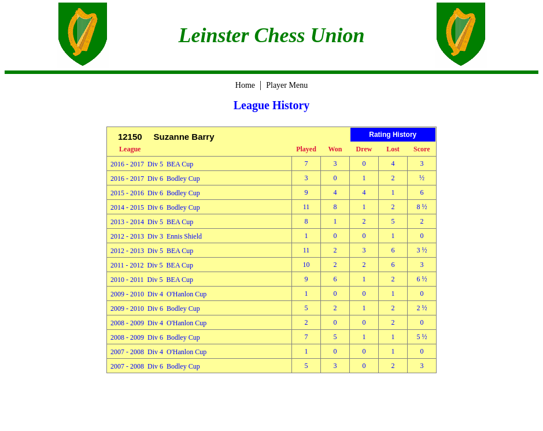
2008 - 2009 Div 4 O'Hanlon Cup (158, 323)
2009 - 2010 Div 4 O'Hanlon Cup (158, 294)
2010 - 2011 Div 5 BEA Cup (151, 280)
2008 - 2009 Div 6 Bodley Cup (155, 337)
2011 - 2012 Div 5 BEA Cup (151, 265)
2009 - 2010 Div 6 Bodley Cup (155, 308)
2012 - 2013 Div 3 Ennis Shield (156, 236)
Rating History (392, 135)
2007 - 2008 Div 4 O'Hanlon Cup (158, 352)
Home (245, 85)
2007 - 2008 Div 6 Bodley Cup (155, 366)
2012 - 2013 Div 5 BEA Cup (151, 251)
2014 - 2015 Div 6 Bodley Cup (155, 207)
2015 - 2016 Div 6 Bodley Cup (155, 193)
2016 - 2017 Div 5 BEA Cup (151, 164)
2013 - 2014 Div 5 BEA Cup (151, 222)
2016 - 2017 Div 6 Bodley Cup (155, 178)
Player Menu (287, 85)
